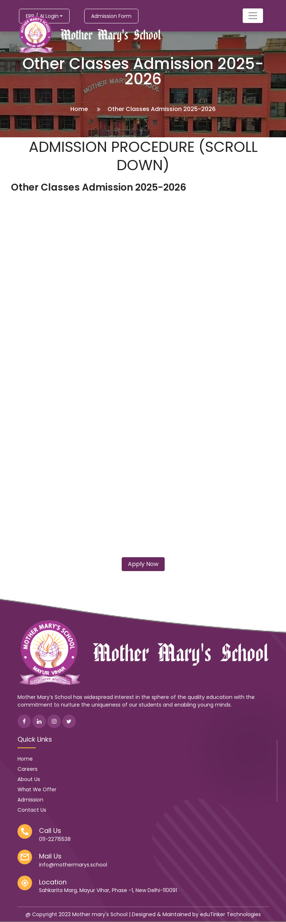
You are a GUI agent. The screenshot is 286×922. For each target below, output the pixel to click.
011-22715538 (55, 839)
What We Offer (36, 789)
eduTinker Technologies (230, 914)
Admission (30, 799)
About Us (28, 779)
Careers (27, 769)
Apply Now (143, 564)
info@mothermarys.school (73, 864)
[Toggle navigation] (253, 15)
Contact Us (31, 810)
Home (79, 109)
